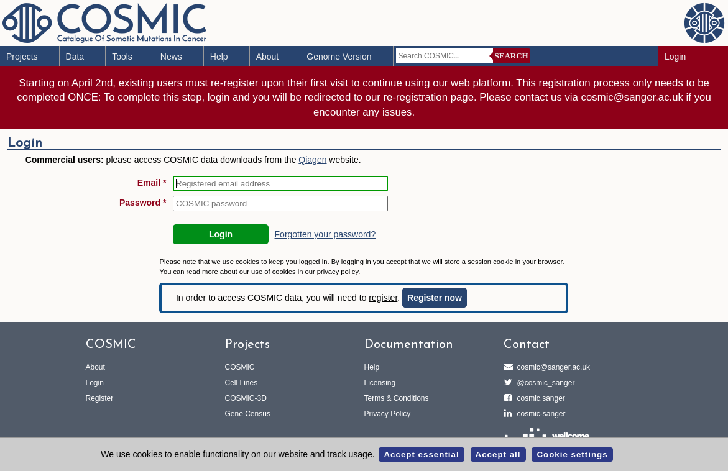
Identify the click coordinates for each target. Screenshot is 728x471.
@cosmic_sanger (544, 382)
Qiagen (312, 160)
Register (100, 398)
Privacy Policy (387, 413)
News (171, 57)
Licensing (380, 382)
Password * (142, 203)
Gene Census (247, 413)
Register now (434, 298)
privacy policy (337, 271)
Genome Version (338, 57)
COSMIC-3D (246, 398)
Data (75, 57)
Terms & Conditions (396, 398)
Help (219, 57)
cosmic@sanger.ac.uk (552, 367)
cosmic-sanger (540, 413)
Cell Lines (241, 382)
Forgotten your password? (325, 234)
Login (675, 57)
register (383, 298)
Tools (122, 57)
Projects (22, 57)
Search (511, 55)
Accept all (498, 454)
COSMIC (240, 367)
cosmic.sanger (539, 398)
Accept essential (421, 454)
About (267, 57)
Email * (152, 183)
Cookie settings (572, 454)
